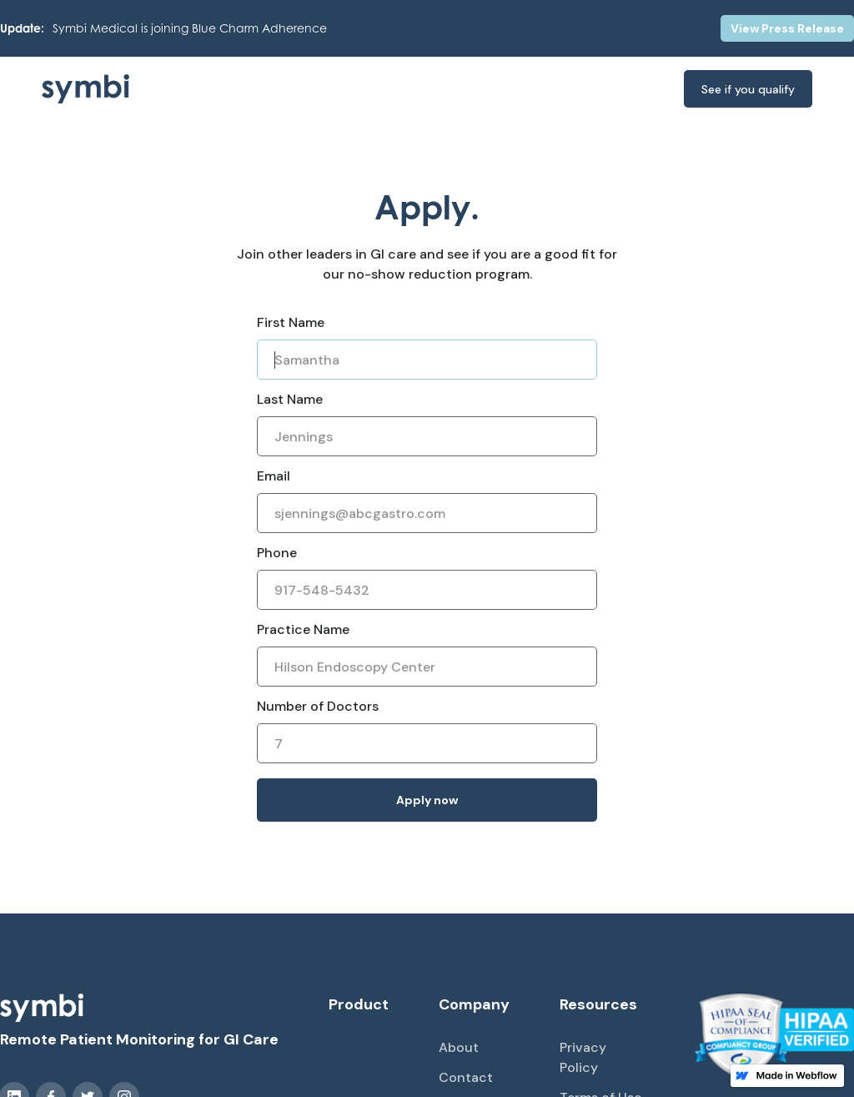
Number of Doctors (318, 706)
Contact (466, 1077)
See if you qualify (748, 89)
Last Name (290, 399)
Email (273, 476)
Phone (277, 552)
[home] (109, 88)
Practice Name (303, 629)
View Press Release (787, 28)
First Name (290, 322)
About (459, 1047)
